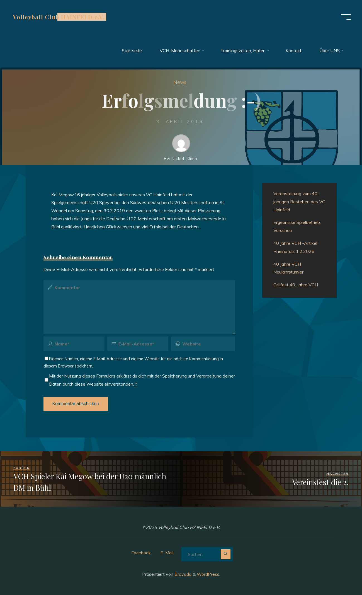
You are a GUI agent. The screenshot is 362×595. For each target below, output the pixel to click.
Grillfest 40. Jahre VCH (295, 284)
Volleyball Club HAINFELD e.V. (59, 17)
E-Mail (167, 552)
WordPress (208, 574)
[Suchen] (225, 554)
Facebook (141, 552)
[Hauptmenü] (346, 17)
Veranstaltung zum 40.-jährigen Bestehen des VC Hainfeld (299, 201)
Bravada (182, 574)
